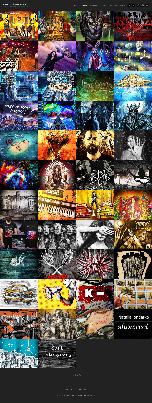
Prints (104, 5)
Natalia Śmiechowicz (16, 4)
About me (77, 5)
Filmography (95, 5)
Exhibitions (113, 5)
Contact (123, 5)
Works (85, 5)
